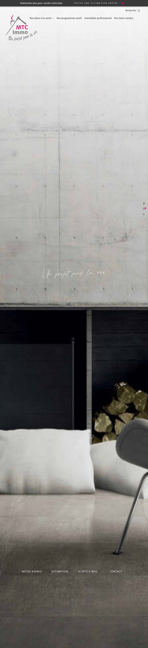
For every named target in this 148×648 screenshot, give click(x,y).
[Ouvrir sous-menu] (53, 18)
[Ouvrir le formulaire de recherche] (138, 10)
